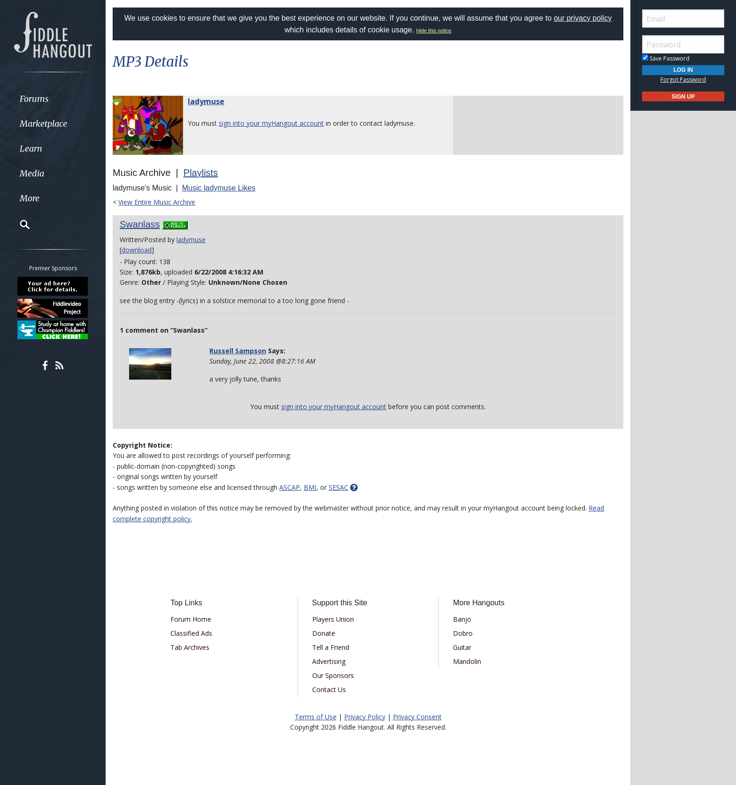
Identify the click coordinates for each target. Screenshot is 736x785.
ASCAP (289, 487)
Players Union (333, 619)
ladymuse (206, 101)
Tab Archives (189, 647)
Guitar (462, 647)
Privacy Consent (417, 716)
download (137, 249)
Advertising (328, 661)
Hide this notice (433, 30)
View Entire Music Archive (156, 202)
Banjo (462, 619)
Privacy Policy (364, 716)
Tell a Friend (330, 647)
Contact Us (329, 689)
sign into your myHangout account (271, 123)
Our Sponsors (333, 675)
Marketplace (43, 123)
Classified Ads (191, 633)
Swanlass (140, 224)
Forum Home (190, 619)
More (29, 198)
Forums (34, 98)
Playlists (201, 173)
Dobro (463, 633)
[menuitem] (53, 98)
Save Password (666, 58)
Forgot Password (683, 80)
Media (32, 173)
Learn (31, 148)
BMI (310, 487)
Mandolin (467, 661)
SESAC (338, 487)
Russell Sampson (237, 350)
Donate (323, 633)
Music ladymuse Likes (219, 188)
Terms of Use (316, 716)
